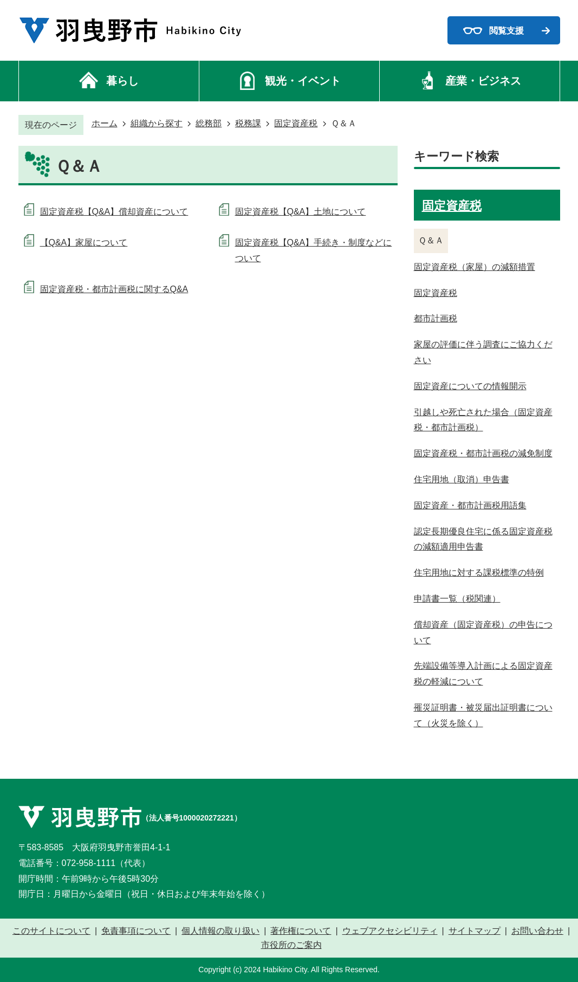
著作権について (300, 931)
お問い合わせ (537, 931)
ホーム (105, 123)
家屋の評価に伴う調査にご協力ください (483, 352)
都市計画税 (435, 318)
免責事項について (136, 931)
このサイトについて (51, 931)
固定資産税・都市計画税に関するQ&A (114, 289)
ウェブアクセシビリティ (390, 931)
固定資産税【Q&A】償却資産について (114, 211)
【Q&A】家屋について (84, 242)
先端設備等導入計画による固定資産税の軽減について (483, 673)
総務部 (209, 123)
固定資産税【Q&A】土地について (300, 211)
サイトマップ (475, 931)
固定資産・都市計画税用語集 (470, 505)
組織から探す (157, 123)
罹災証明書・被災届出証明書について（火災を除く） (483, 715)
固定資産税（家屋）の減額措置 (474, 267)
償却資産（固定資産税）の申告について (483, 632)
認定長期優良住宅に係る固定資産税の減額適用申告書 (483, 539)
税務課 (248, 123)
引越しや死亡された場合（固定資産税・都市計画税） (483, 420)
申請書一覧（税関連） (457, 598)
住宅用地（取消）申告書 (461, 479)
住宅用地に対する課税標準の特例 (479, 572)
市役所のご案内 (291, 945)
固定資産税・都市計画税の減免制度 (483, 453)
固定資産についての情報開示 (470, 386)
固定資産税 (295, 123)
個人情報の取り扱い (220, 931)
